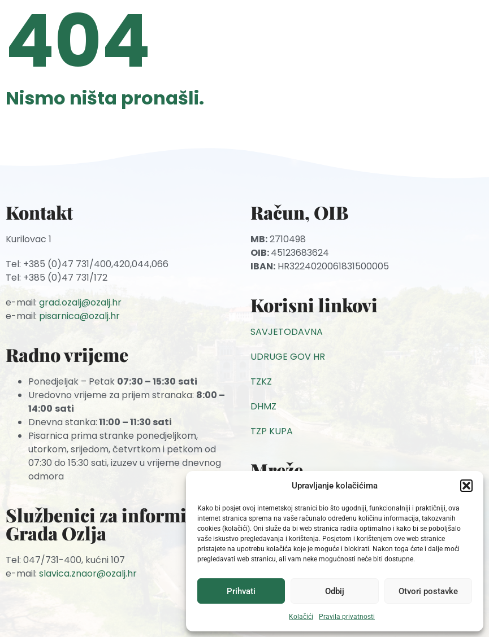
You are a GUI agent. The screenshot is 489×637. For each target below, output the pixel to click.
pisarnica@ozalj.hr (79, 315)
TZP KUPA (271, 431)
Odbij (334, 591)
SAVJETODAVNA (286, 331)
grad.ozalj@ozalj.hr (80, 302)
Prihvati (241, 591)
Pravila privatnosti (347, 617)
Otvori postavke (428, 591)
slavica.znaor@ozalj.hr (88, 573)
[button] (466, 485)
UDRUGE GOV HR (287, 356)
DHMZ (263, 406)
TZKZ (261, 381)
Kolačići (301, 617)
